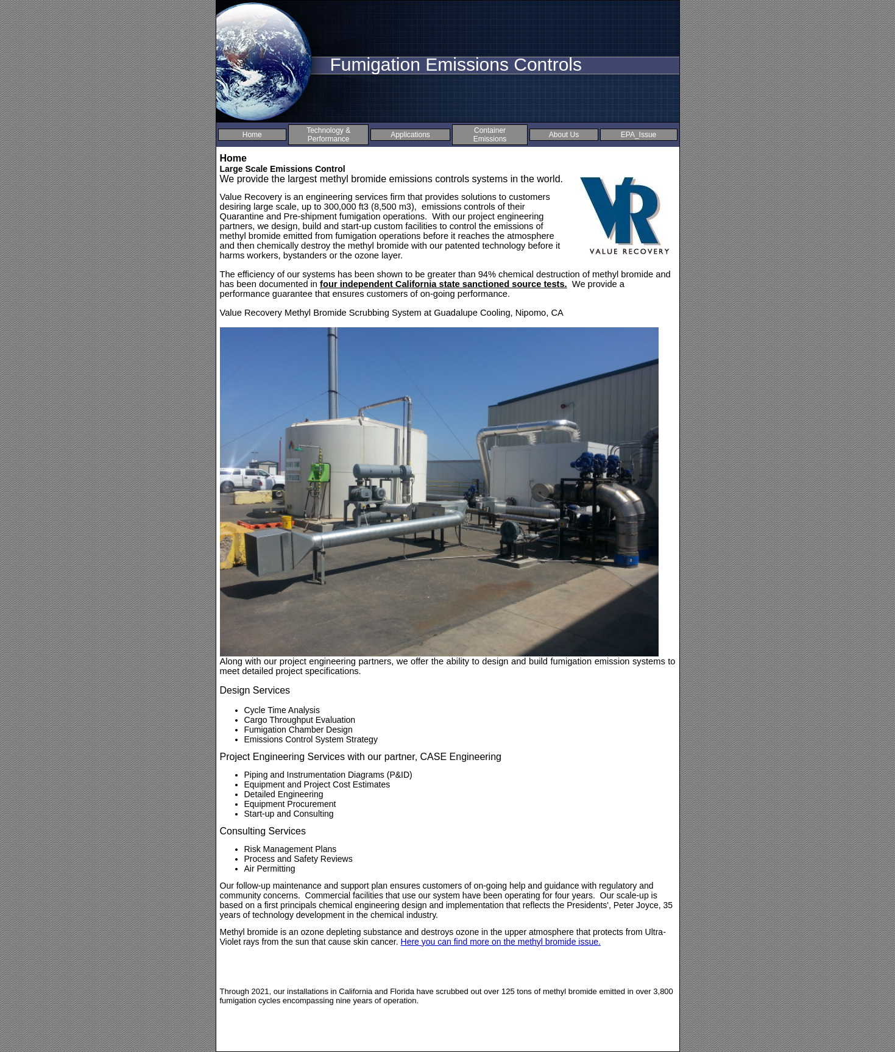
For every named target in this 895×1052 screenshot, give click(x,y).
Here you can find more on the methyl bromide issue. (501, 942)
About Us (564, 134)
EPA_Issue (638, 134)
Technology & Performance (328, 134)
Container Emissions (490, 134)
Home (252, 134)
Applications (410, 134)
